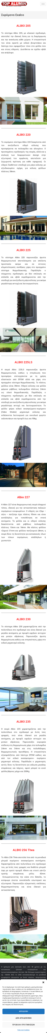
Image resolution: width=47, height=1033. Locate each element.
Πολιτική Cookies (23, 1030)
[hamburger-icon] (43, 4)
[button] (43, 982)
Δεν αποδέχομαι (23, 1018)
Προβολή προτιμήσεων (23, 1025)
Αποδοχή (23, 1011)
